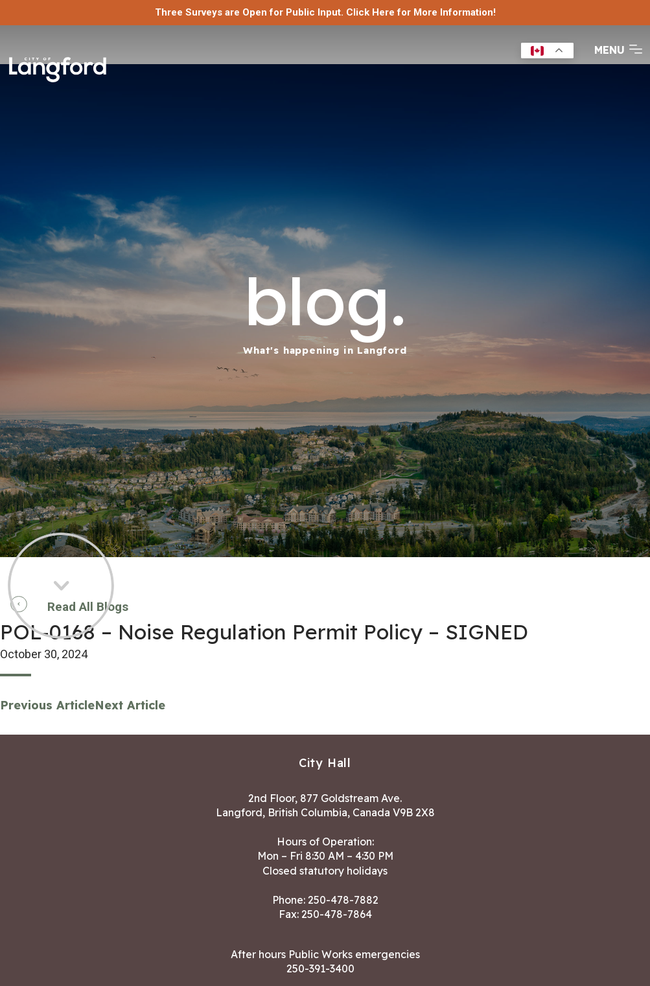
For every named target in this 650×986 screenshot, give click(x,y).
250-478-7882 (343, 899)
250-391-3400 (320, 968)
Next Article (130, 705)
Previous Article (47, 705)
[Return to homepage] (61, 65)
